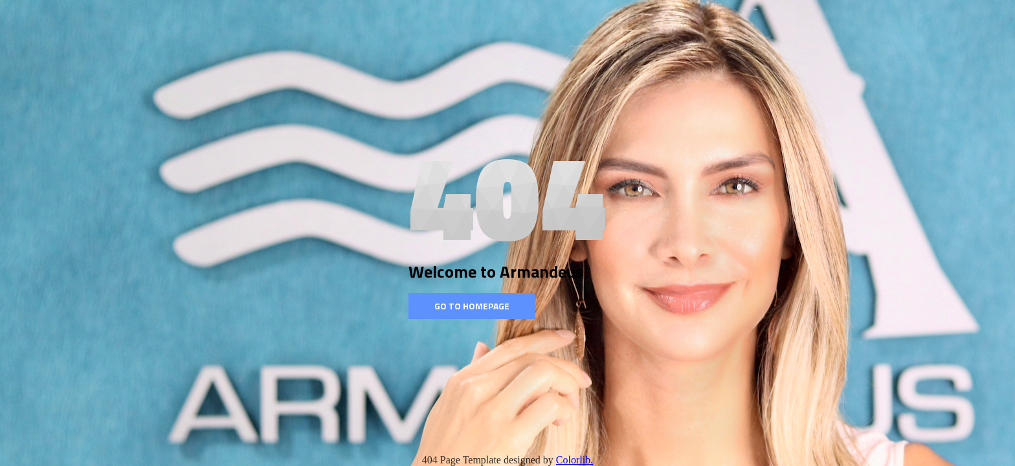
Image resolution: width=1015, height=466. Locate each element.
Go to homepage (471, 306)
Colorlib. (574, 459)
